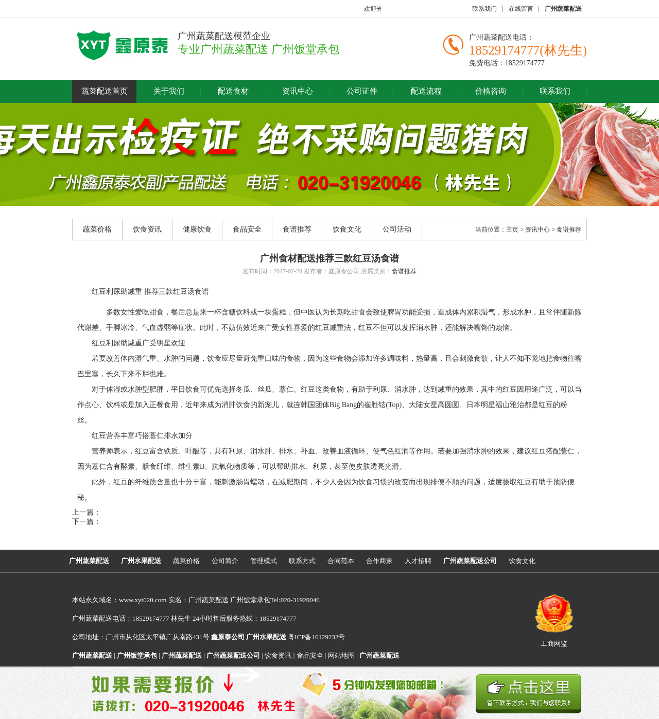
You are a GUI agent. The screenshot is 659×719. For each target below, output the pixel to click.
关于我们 (168, 91)
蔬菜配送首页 (104, 91)
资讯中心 (297, 91)
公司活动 (397, 229)
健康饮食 (197, 229)
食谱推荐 (297, 229)
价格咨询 (490, 91)
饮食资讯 (147, 229)
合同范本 (340, 561)
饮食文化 (347, 229)
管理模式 (263, 561)
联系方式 (302, 561)
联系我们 (484, 8)
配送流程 (426, 91)
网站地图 (341, 655)
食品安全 (247, 229)
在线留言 (521, 8)
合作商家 (379, 561)
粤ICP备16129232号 (295, 637)
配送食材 (233, 91)
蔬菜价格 (97, 229)
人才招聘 (418, 561)
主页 (512, 229)
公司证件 (361, 91)
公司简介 (225, 561)
